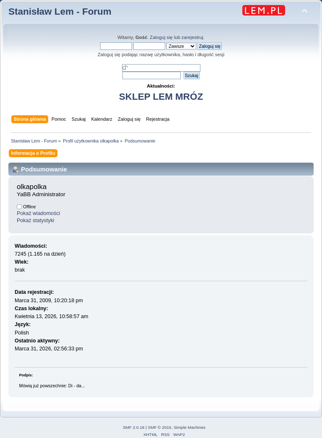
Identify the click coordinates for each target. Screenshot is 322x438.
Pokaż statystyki (35, 220)
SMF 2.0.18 (134, 427)
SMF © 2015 (159, 427)
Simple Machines (189, 427)
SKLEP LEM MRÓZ (161, 96)
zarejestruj (192, 37)
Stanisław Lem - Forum (60, 11)
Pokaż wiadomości (38, 213)
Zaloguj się (161, 37)
